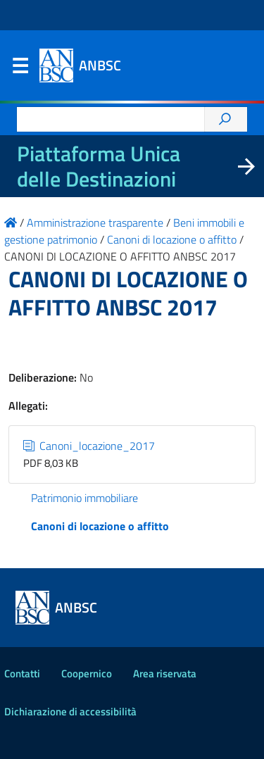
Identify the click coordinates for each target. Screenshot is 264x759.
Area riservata (164, 673)
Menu (19, 69)
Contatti (22, 673)
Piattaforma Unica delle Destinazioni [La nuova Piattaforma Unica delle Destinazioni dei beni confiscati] (98, 166)
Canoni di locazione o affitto (100, 526)
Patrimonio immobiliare (84, 497)
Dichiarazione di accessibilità (70, 711)
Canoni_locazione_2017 (89, 445)
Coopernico (86, 673)
